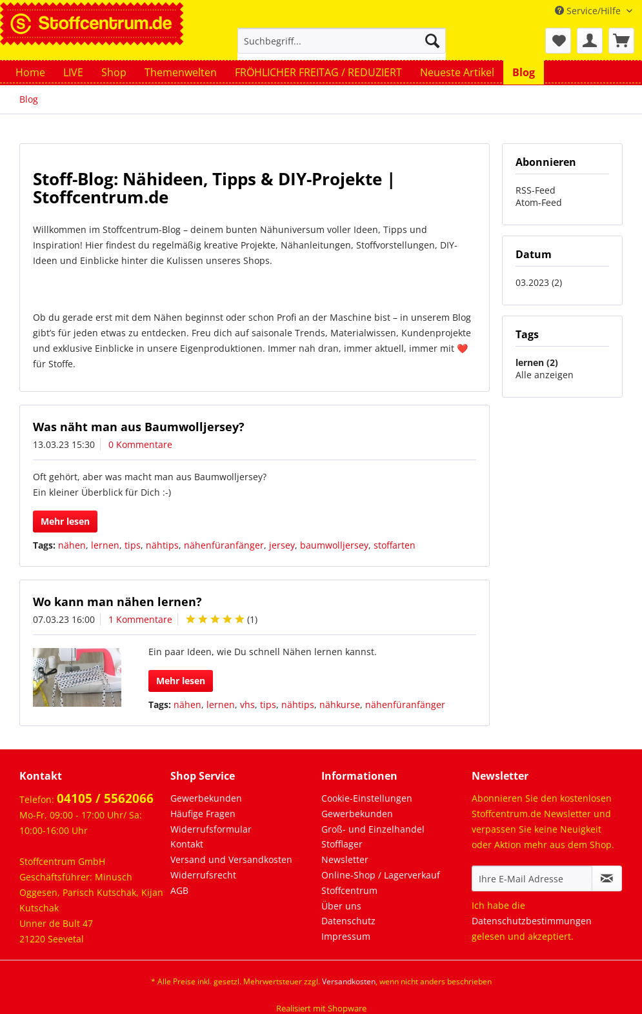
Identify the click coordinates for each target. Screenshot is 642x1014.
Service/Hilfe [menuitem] (589, 11)
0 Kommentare (140, 444)
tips (133, 545)
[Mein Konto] (590, 41)
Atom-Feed (539, 202)
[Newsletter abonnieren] (607, 878)
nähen (72, 545)
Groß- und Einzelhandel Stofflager (373, 837)
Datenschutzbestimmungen (532, 921)
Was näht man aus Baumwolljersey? (139, 426)
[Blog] (523, 72)
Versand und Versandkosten (231, 859)
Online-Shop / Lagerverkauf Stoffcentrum (380, 883)
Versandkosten (349, 981)
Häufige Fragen (203, 813)
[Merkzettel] (558, 41)
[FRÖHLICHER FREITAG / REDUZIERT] (318, 72)
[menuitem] (341, 47)
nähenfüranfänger (224, 545)
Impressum (345, 936)
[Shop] (113, 72)
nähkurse (339, 704)
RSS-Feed (536, 190)
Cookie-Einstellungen (366, 798)
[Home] (30, 72)
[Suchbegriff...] (341, 41)
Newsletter (344, 859)
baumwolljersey (334, 545)
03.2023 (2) (539, 282)
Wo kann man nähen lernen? (117, 601)
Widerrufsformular (211, 829)
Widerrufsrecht (203, 875)
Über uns (341, 906)
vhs (247, 704)
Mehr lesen (65, 521)
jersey (282, 545)
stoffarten (395, 545)
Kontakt (186, 844)
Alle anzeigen (545, 375)
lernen (105, 545)
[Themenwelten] (180, 72)
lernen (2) (537, 362)
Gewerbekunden (206, 798)
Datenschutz (348, 921)
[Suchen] (432, 41)
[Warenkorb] (621, 41)
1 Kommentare (140, 619)
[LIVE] (73, 72)
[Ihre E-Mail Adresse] (532, 878)
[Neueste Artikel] (457, 72)
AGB (179, 890)
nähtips (162, 545)
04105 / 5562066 (105, 798)
